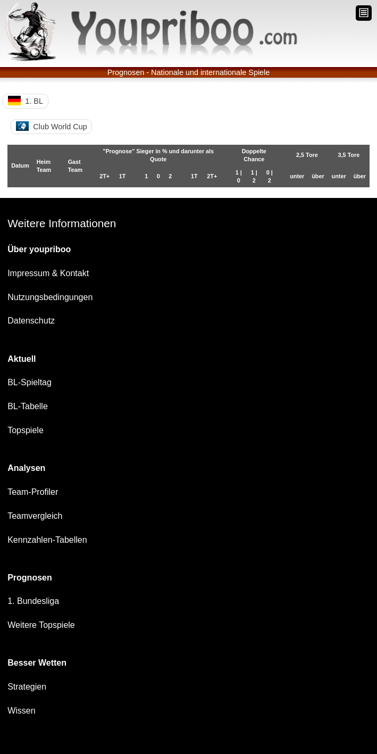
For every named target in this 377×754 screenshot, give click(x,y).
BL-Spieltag (29, 382)
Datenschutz (31, 320)
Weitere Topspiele (41, 624)
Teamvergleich (34, 515)
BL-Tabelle (27, 406)
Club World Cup (51, 126)
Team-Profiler (32, 491)
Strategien (26, 686)
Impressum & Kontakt (48, 273)
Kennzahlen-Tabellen (47, 539)
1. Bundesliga (33, 601)
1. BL (25, 100)
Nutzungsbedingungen (50, 297)
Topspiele (25, 430)
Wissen (21, 710)
